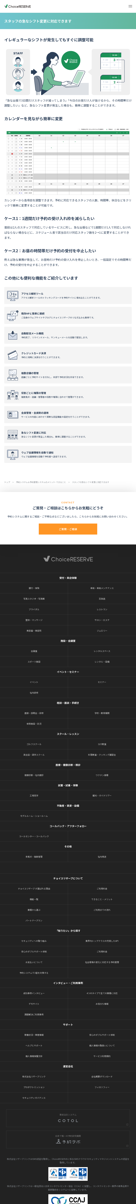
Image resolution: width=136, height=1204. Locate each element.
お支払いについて (34, 962)
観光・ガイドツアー (102, 795)
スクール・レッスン (68, 734)
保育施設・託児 (34, 723)
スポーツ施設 (34, 661)
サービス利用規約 (102, 1056)
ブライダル (34, 609)
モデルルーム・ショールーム (34, 815)
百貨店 (102, 598)
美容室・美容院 (34, 630)
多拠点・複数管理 (34, 856)
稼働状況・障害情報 (34, 1034)
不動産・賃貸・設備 (68, 805)
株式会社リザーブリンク (34, 1076)
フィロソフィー (102, 1087)
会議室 (34, 650)
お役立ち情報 (102, 1003)
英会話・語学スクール (34, 754)
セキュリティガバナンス (34, 1097)
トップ (7, 482)
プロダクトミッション (34, 1087)
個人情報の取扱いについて (102, 1045)
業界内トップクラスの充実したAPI (102, 940)
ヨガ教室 (102, 744)
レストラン (102, 609)
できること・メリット (102, 899)
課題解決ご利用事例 (34, 1014)
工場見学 (34, 795)
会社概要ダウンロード (102, 1076)
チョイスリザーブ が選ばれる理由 (34, 888)
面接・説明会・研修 (34, 712)
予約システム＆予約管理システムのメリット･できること (41, 482)
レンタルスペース (102, 650)
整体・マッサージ (34, 619)
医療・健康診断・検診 (68, 765)
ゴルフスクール (34, 744)
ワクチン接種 (102, 775)
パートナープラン (34, 920)
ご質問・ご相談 (68, 529)
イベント (34, 681)
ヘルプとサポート (34, 1045)
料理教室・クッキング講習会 (102, 754)
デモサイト (34, 1003)
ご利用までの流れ (102, 909)
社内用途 (102, 856)
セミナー (102, 681)
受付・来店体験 (68, 578)
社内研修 (34, 692)
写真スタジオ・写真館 (34, 598)
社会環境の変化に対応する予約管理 (102, 962)
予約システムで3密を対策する (33, 972)
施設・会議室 (68, 641)
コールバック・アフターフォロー (68, 826)
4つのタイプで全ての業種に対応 (102, 993)
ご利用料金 (102, 888)
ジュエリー (102, 630)
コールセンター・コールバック (34, 836)
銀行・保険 (34, 588)
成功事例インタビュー (34, 993)
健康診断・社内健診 (34, 775)
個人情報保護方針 (34, 1056)
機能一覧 (34, 899)
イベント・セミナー (68, 672)
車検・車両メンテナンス (102, 588)
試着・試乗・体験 (68, 785)
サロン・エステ (102, 619)
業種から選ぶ (34, 909)
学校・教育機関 (102, 712)
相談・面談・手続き (68, 703)
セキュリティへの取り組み (34, 940)
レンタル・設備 (102, 661)
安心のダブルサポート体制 (34, 951)
